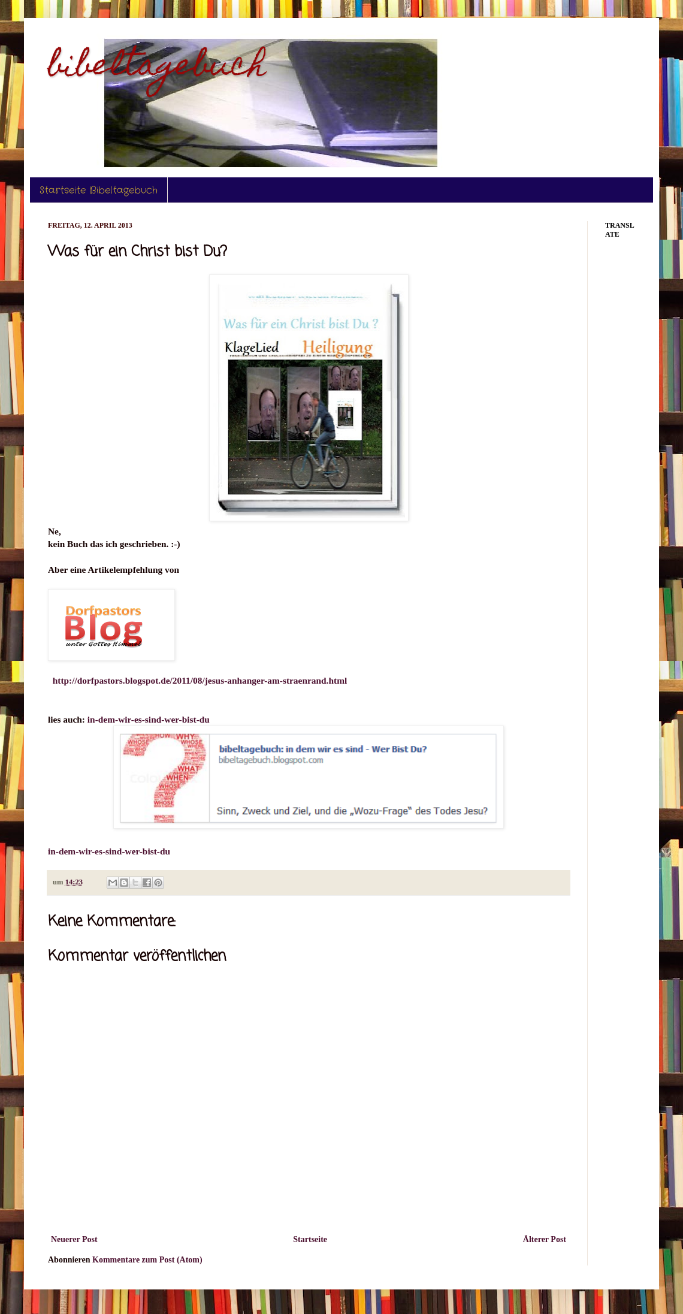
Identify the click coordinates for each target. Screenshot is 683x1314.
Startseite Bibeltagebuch (99, 190)
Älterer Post (544, 1239)
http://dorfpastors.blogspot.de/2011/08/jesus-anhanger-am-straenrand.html (200, 680)
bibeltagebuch (157, 68)
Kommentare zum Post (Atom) (147, 1259)
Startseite (310, 1239)
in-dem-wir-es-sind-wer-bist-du (148, 719)
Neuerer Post (74, 1239)
